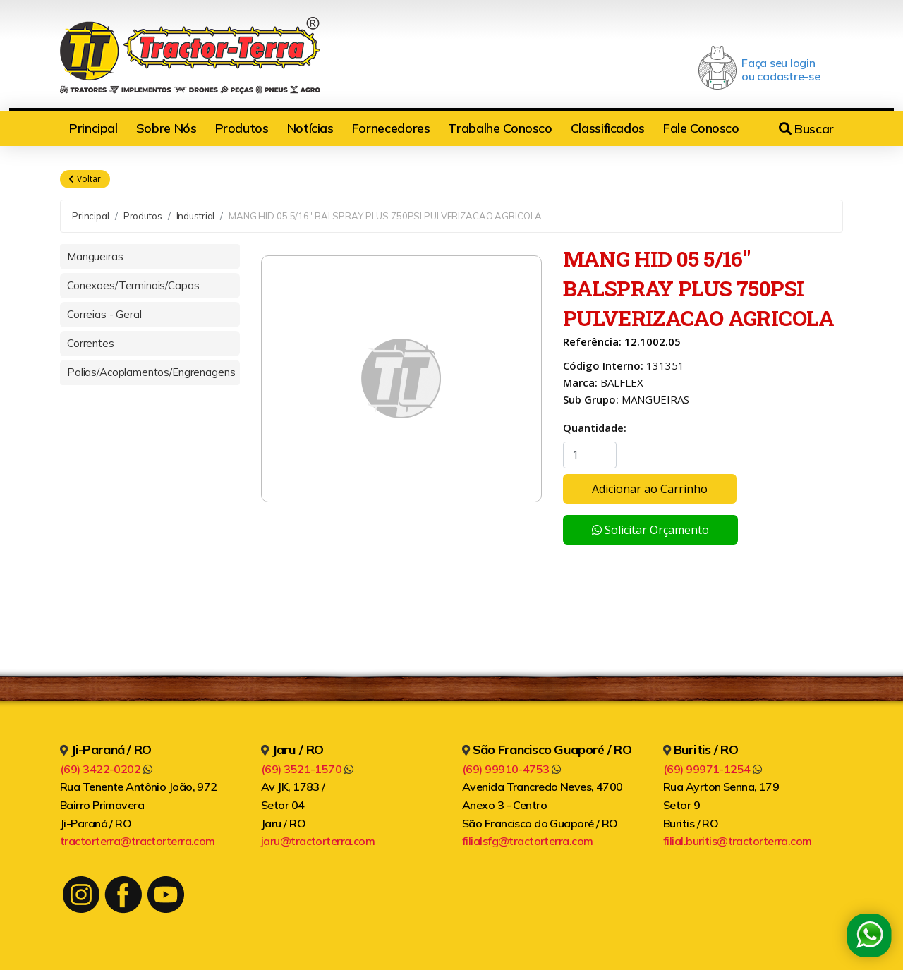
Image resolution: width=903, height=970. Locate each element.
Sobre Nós (166, 128)
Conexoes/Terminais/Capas (133, 285)
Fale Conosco (701, 128)
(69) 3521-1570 (307, 769)
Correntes (90, 343)
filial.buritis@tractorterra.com (737, 841)
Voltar (85, 179)
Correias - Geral (104, 314)
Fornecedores (391, 128)
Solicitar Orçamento (650, 529)
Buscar (806, 128)
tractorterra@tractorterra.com (137, 841)
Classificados (608, 128)
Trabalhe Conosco (500, 128)
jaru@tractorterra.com (318, 841)
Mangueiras (95, 256)
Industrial (195, 216)
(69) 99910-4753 (511, 769)
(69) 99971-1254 (712, 769)
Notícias (310, 128)
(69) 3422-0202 (106, 769)
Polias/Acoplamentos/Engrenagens (151, 372)
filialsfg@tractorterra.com (527, 841)
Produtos (242, 128)
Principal (93, 128)
